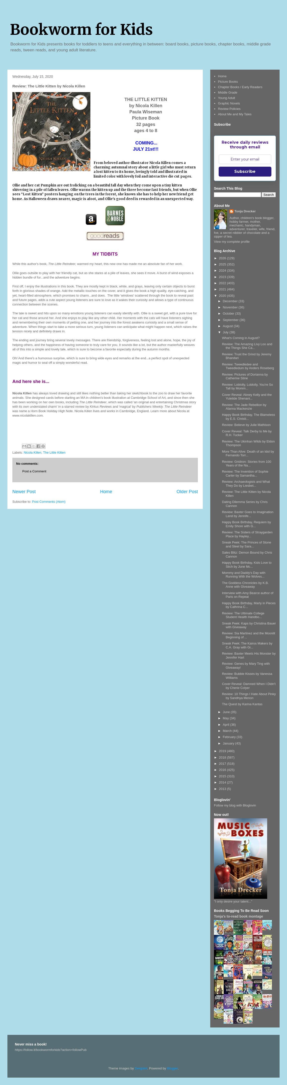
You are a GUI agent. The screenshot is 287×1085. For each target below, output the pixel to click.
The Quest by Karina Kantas (242, 704)
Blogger (172, 1068)
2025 (223, 264)
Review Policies (229, 109)
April (226, 724)
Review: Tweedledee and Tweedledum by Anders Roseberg (248, 366)
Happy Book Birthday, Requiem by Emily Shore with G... (246, 524)
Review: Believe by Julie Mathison (246, 425)
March (228, 731)
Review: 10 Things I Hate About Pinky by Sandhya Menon (249, 696)
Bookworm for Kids (81, 29)
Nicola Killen (33, 452)
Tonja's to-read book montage (238, 916)
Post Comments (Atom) (49, 501)
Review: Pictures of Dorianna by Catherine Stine (245, 376)
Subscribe (245, 171)
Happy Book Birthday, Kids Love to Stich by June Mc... (246, 564)
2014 (223, 782)
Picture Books (228, 81)
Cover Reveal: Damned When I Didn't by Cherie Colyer (248, 686)
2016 (223, 770)
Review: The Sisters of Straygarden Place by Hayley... (247, 534)
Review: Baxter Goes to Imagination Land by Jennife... (247, 514)
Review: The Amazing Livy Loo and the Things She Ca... (247, 346)
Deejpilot (141, 1068)
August (228, 326)
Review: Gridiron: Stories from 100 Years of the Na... (246, 463)
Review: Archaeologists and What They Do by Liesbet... (246, 483)
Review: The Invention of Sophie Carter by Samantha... (245, 473)
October (229, 313)
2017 (223, 763)
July (226, 332)
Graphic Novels (229, 103)
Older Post (187, 491)
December (231, 301)
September (231, 320)
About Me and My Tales (235, 114)
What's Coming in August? (241, 338)
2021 (223, 289)
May (226, 718)
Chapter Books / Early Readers (240, 87)
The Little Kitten (54, 452)
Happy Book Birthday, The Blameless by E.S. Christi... (248, 417)
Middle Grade (227, 92)
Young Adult (226, 98)
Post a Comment (34, 471)
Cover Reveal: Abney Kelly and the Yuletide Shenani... (247, 397)
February (230, 737)
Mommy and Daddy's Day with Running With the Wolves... (243, 575)
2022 (223, 283)
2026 (223, 258)
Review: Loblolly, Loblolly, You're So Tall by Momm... (247, 386)
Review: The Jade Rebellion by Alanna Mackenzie (244, 407)
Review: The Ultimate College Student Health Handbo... (243, 615)
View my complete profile (232, 241)
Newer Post (24, 491)
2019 (223, 751)
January (229, 743)
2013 (223, 789)
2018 (223, 757)
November (231, 307)
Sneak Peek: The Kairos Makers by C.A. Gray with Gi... (247, 645)
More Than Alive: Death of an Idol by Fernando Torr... (248, 453)
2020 (223, 296)
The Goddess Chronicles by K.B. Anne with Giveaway (245, 585)
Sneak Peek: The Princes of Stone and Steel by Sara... (246, 544)
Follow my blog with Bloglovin (235, 805)
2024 (223, 270)
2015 (223, 776)
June (227, 712)
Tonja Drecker (245, 211)
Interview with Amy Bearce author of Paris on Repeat (247, 595)
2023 (223, 277)
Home (106, 491)
